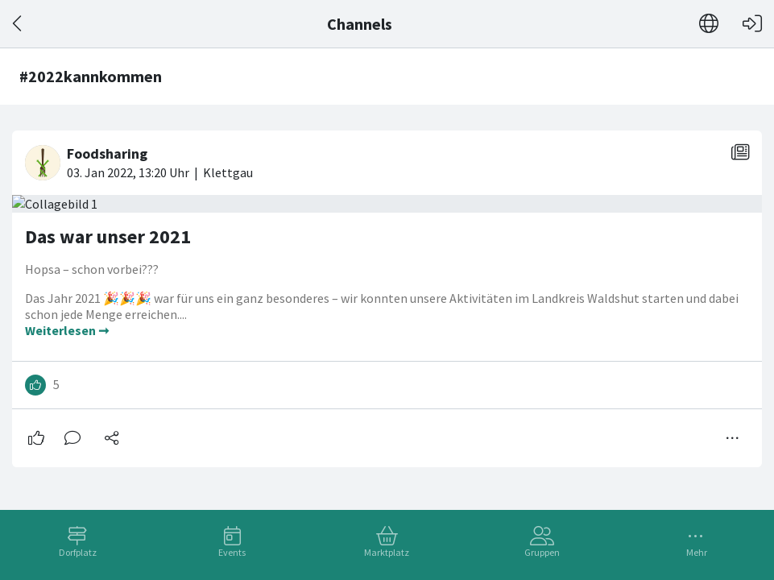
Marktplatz (386, 552)
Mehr (696, 552)
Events (232, 552)
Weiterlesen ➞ (67, 330)
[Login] (752, 24)
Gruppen (542, 552)
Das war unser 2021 (108, 236)
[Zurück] (18, 24)
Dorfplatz (78, 552)
